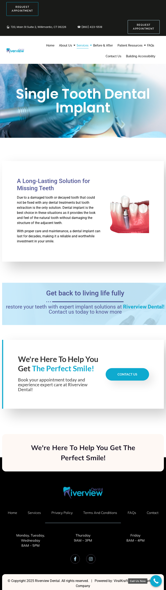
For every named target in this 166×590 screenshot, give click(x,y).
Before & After (103, 45)
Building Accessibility (140, 56)
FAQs (150, 45)
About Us (66, 45)
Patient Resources (131, 45)
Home (50, 45)
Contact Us (113, 56)
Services (83, 45)
